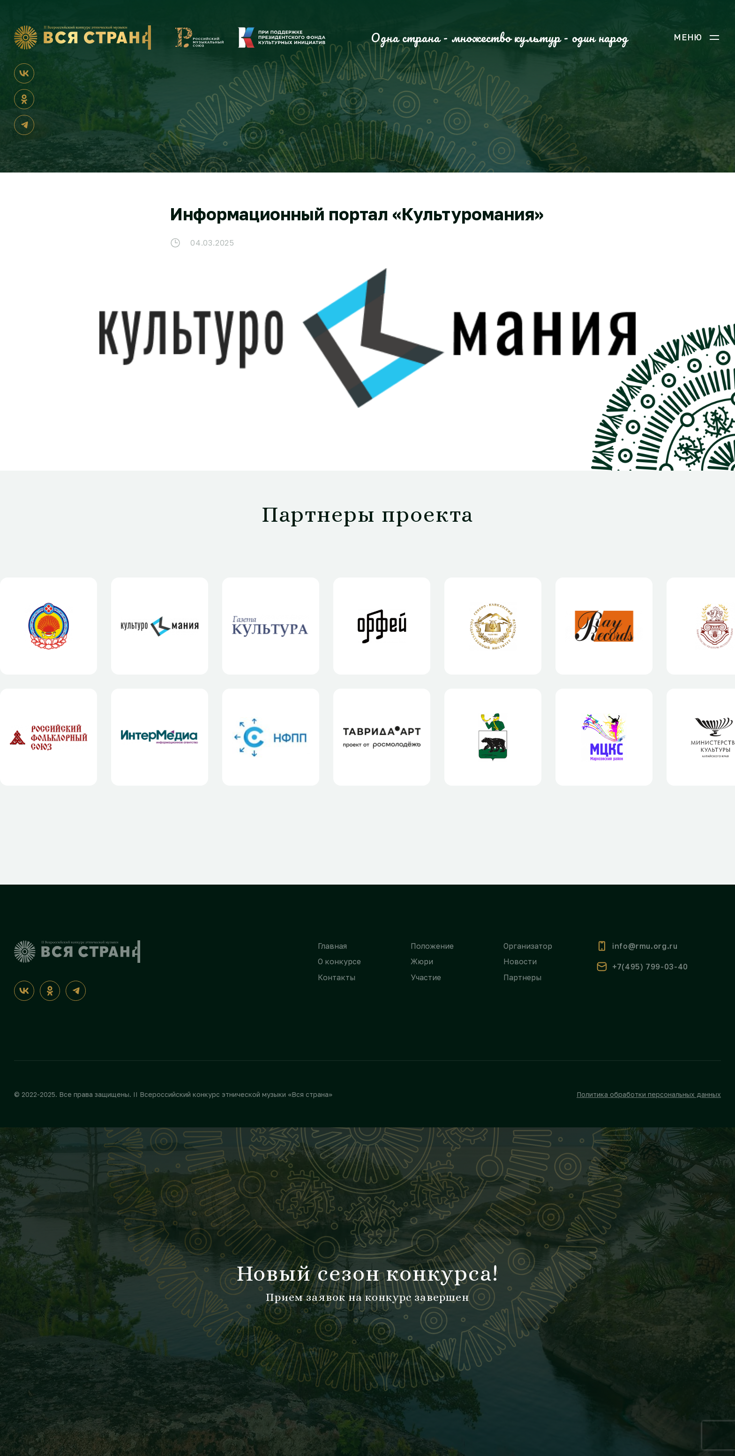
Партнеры (522, 977)
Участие (426, 977)
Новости (520, 961)
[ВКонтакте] (24, 73)
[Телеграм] (24, 125)
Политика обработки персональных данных (649, 1094)
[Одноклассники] (24, 99)
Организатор (527, 946)
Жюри (422, 961)
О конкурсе (339, 961)
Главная (332, 946)
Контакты (337, 977)
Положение (432, 946)
